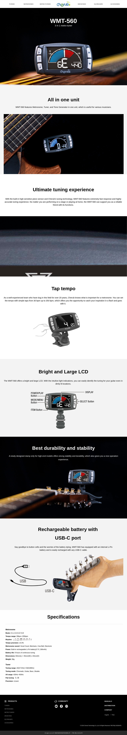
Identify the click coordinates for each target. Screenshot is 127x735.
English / (108, 715)
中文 (113, 715)
